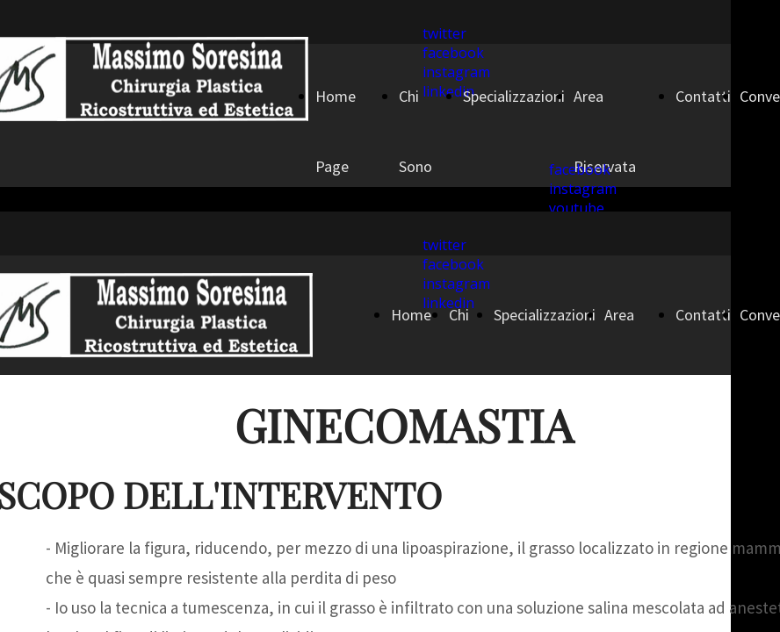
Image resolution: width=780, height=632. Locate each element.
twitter (444, 33)
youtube (576, 208)
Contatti (703, 96)
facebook (453, 52)
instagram (583, 188)
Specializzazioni (514, 96)
